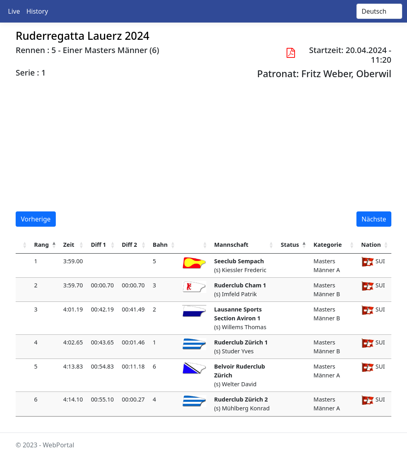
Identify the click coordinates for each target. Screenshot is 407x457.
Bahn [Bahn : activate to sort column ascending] (160, 244)
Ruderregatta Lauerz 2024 (82, 35)
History (37, 11)
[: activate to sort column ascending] (23, 245)
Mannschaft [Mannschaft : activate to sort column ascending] (231, 244)
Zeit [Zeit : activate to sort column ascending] (68, 244)
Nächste (374, 219)
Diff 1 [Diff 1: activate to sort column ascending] (98, 244)
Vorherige (36, 219)
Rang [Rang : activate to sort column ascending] (41, 244)
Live (14, 11)
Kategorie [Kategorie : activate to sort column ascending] (327, 244)
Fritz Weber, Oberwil (346, 73)
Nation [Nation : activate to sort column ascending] (371, 244)
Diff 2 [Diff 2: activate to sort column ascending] (129, 244)
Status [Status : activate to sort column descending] (290, 244)
